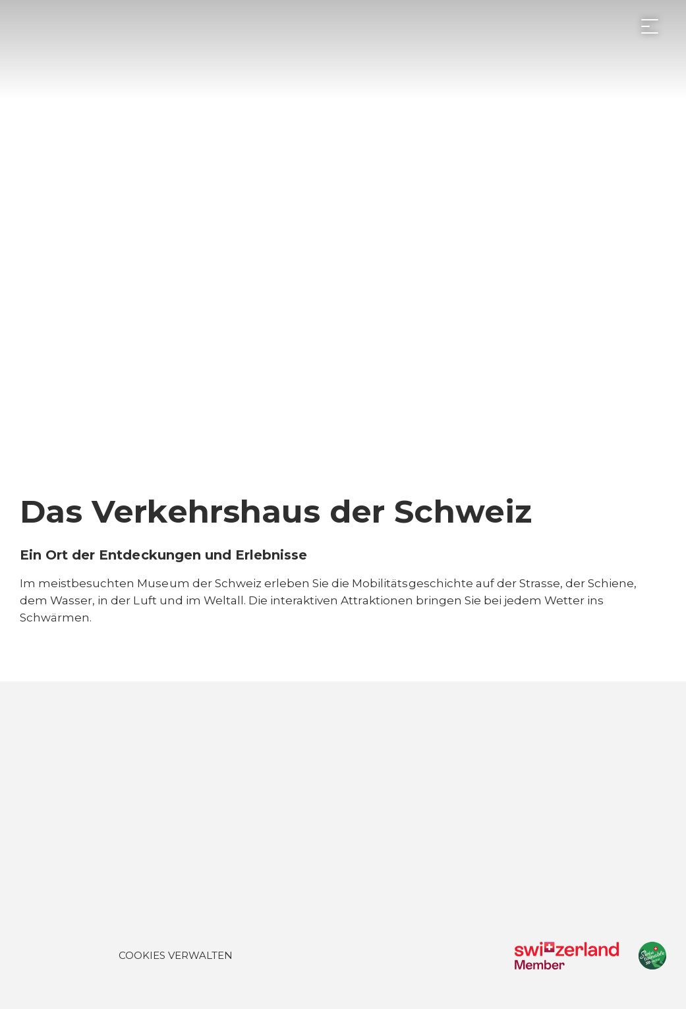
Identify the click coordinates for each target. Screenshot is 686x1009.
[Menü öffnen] (649, 26)
